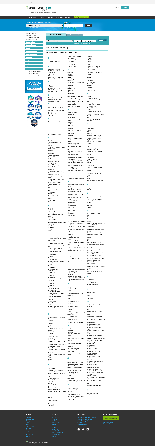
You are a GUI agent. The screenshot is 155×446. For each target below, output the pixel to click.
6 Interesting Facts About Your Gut (56, 107)
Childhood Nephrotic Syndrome (56, 261)
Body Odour (51, 224)
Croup (49, 304)
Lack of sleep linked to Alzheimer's (76, 269)
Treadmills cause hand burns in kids (96, 265)
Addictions (50, 145)
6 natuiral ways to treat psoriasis (56, 109)
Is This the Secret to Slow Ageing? (76, 247)
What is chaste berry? (92, 345)
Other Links (30, 77)
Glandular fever (71, 88)
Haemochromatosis (72, 112)
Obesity (69, 361)
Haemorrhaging (71, 115)
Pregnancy (90, 80)
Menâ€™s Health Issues (73, 300)
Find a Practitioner (31, 33)
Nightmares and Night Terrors (74, 348)
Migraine (69, 309)
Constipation (51, 286)
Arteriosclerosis (52, 192)
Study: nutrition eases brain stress (95, 199)
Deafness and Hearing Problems (56, 317)
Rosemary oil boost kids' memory (95, 114)
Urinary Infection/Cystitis (93, 282)
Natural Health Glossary (33, 75)
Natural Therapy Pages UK (85, 419)
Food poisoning (71, 63)
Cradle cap (51, 299)
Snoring (89, 162)
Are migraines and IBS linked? (55, 174)
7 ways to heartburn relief (54, 121)
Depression (51, 320)
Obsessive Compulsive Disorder (75, 364)
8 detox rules (51, 128)
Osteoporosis (70, 375)
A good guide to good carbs (55, 140)
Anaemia (50, 160)
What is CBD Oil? (91, 343)
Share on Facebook (34, 37)
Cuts (49, 309)
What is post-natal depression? (95, 361)
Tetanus (89, 215)
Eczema (50, 376)
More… (37, 2)
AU (26, 2)
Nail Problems (71, 328)
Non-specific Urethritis (73, 349)
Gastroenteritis (71, 77)
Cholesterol (51, 266)
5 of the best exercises (54, 101)
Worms (89, 387)
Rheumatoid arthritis (92, 108)
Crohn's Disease (52, 303)
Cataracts (50, 256)
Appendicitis (51, 169)
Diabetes (50, 323)
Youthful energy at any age (94, 394)
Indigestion (70, 234)
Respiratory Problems (92, 103)
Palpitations (70, 391)
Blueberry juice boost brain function (57, 222)
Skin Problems (91, 157)
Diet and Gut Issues (53, 327)
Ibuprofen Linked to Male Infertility (76, 221)
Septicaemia (90, 140)
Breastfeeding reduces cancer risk (56, 225)
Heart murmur (71, 133)
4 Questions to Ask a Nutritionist (56, 88)
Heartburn (70, 135)
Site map (54, 436)
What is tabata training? (93, 364)
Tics (88, 239)
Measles (69, 292)
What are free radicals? (93, 325)
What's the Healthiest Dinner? (94, 369)
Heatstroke (70, 136)
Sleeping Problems (92, 159)
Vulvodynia (90, 298)
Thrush (89, 237)
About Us (54, 427)
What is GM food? (91, 350)
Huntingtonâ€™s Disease (74, 200)
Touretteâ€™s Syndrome (93, 261)
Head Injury (70, 125)
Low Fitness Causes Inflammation (76, 277)
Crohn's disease (52, 301)
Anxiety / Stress (52, 163)
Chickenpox (51, 258)
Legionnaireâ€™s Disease (74, 273)
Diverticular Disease (53, 336)
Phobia (89, 58)
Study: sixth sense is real (93, 200)
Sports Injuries (90, 165)
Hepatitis (69, 140)
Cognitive (29, 60)
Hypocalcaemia (71, 212)
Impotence (70, 232)
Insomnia (69, 239)
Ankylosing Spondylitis (53, 161)
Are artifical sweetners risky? (55, 171)
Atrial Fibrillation (52, 200)
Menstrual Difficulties (72, 306)
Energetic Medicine (31, 54)
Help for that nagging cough (74, 138)
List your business (81, 17)
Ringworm (89, 109)
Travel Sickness (91, 263)
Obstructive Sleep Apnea (73, 365)
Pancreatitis (70, 393)
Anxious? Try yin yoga (53, 165)
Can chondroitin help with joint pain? (57, 243)
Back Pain (50, 208)
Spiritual (28, 66)
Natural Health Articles (32, 73)
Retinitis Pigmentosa (92, 106)
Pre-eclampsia (90, 79)
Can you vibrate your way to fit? (56, 251)
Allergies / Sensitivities (53, 155)
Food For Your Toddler (73, 59)
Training (41, 17)
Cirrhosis (50, 274)
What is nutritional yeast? (93, 356)
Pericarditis (70, 401)
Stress (88, 175)
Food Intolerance (71, 61)
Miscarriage (70, 311)
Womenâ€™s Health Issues (94, 385)
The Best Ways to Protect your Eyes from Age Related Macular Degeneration (96, 225)
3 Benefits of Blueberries (54, 69)
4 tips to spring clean (53, 91)
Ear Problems (51, 368)
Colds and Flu (51, 282)
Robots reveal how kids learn (94, 111)
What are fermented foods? (94, 324)
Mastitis (69, 290)
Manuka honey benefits (73, 288)
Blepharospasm (52, 221)
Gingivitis (69, 87)
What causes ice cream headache (95, 333)
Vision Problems (91, 295)
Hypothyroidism (71, 215)
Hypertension (70, 207)
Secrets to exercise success (94, 138)
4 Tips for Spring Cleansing (55, 90)
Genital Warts (70, 80)
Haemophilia (70, 114)
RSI (88, 117)
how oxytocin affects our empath (75, 178)
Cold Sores (51, 280)
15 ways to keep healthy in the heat (57, 62)
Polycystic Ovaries (91, 69)
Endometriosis (51, 380)
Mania (69, 287)
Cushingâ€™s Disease (54, 307)
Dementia (50, 318)
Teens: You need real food (93, 213)
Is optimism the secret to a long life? (76, 245)
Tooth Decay (90, 250)
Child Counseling (52, 259)
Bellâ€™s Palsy (52, 211)
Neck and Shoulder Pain (73, 333)
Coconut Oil (51, 275)
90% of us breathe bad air (54, 134)
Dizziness (50, 338)
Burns (49, 230)
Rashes (89, 96)
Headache (70, 128)
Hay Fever (70, 123)
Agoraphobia (51, 153)
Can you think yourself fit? (54, 249)
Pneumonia (90, 61)
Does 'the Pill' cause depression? (56, 339)
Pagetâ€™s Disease (72, 388)
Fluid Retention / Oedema (74, 56)
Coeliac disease (52, 277)
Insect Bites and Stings (73, 237)
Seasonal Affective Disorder (94, 135)
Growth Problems (71, 104)
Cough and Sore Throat (54, 291)
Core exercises (52, 290)
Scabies (89, 127)
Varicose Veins (91, 292)
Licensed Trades (82, 424)
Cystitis (50, 311)
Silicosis (89, 154)
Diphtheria (50, 333)
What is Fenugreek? (92, 348)
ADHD (49, 152)
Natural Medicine (31, 45)
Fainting (50, 397)
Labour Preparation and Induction (75, 268)
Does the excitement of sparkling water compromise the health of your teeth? (56, 351)
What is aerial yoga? (92, 342)
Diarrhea (50, 325)
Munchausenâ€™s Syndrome (75, 322)
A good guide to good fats (54, 142)
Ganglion (69, 74)
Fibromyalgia (51, 404)
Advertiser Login (108, 422)
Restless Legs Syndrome (93, 104)
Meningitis (70, 303)
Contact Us (55, 429)
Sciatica (89, 130)
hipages (80, 422)
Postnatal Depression (92, 75)
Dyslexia (50, 359)
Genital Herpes (71, 79)
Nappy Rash (70, 330)
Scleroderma (90, 132)
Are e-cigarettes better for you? (56, 172)
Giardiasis (70, 85)
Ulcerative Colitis (91, 279)
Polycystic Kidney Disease (93, 66)
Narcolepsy (70, 332)
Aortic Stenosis (52, 168)
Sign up (116, 7)
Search (88, 25)
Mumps (69, 321)
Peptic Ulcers (70, 399)
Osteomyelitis (70, 373)
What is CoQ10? (91, 346)
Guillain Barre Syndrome (73, 106)
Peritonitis (89, 56)
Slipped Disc (90, 161)
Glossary (54, 424)
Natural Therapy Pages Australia (87, 417)
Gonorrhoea (70, 93)
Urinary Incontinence (92, 281)
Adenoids (50, 150)
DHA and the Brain (52, 322)
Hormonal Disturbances (73, 143)
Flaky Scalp (51, 405)
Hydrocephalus (71, 202)
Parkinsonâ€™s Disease (73, 394)
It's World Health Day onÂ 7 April (75, 250)
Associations (55, 417)
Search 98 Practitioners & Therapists (38, 22)
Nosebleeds (70, 351)
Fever (49, 402)
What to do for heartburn (93, 367)
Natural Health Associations (34, 71)
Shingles (89, 144)
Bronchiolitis (51, 227)
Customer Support (108, 424)
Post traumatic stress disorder (94, 72)
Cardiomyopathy (52, 253)
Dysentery (50, 357)
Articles (50, 17)
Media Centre (55, 422)
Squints (89, 170)
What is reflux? (91, 362)
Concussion (51, 283)
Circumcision (51, 272)
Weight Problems (91, 322)
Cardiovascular (52, 254)
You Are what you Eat (92, 393)
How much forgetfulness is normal (76, 168)
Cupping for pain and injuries (55, 306)
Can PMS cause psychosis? (55, 248)
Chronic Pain (51, 267)
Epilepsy (50, 383)
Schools (28, 436)
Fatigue (50, 399)
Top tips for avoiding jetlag (93, 260)
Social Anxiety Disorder (93, 164)
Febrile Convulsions (53, 400)
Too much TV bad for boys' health (95, 249)
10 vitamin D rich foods (54, 61)
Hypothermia (70, 213)
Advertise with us (56, 431)
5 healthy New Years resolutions (56, 99)
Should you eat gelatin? (93, 148)
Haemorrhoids (71, 117)
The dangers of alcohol (93, 228)
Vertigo (89, 293)
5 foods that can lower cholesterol (56, 98)
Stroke (88, 178)
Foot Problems (71, 64)
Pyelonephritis (90, 88)
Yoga (27, 63)
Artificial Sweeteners (53, 195)
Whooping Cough (91, 375)
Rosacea (89, 112)
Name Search (74, 35)
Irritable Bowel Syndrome (73, 241)
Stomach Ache (91, 172)
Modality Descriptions (31, 35)
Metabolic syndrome (72, 308)
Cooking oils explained (54, 288)
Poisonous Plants (91, 63)
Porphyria (89, 71)
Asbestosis (51, 197)
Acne (49, 144)
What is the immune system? (94, 366)
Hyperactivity (70, 204)
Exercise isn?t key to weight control (57, 391)
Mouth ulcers (70, 317)
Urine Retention (91, 285)
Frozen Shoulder (71, 66)
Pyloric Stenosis (91, 90)
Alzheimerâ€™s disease (54, 156)
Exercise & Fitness (31, 51)
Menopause (70, 304)
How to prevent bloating (73, 188)
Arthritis (50, 193)
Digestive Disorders (53, 331)
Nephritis (69, 335)
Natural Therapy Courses (85, 421)
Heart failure (70, 132)
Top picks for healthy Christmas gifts (96, 258)
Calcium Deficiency (53, 237)
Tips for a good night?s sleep (94, 242)
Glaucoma (70, 90)
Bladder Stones (52, 219)
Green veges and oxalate (73, 99)
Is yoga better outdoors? (73, 249)
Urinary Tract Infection (92, 284)
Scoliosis (89, 133)
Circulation (50, 270)
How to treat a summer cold (74, 191)
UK (30, 2)
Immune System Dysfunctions (75, 223)
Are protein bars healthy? (54, 182)
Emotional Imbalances (53, 378)
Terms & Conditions (57, 433)
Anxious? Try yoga (52, 166)
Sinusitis (89, 156)
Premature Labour (91, 82)
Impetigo (69, 224)
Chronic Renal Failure (53, 269)
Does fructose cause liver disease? (57, 344)
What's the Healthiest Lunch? (94, 370)
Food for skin (70, 58)
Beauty (28, 48)
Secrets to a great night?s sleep (95, 136)
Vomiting (89, 297)
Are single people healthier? (55, 184)
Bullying (50, 229)
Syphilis (89, 207)
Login (125, 7)
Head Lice (70, 127)
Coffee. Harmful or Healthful (55, 278)
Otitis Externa (70, 377)
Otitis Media (70, 378)
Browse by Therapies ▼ (63, 17)
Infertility (69, 236)
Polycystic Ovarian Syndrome (94, 67)
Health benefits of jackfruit (74, 130)
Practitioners (32, 17)
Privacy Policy (56, 434)
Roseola (89, 116)
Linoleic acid (70, 274)
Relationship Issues (92, 98)
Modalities (54, 419)
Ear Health (50, 367)
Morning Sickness (72, 316)
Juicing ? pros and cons (73, 258)
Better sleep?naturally (53, 213)
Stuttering (89, 202)
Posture (89, 77)
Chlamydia (50, 262)
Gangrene (70, 75)
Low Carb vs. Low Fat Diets (74, 276)
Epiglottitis (50, 381)
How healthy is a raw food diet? (75, 161)
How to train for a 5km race (74, 189)
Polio (88, 64)
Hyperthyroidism (71, 208)
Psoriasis (89, 85)
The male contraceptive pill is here (96, 232)
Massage (28, 417)
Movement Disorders (72, 319)
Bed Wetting (51, 209)
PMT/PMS (89, 59)
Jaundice (69, 256)
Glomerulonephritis (72, 91)
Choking (50, 264)
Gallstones (70, 72)
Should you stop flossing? (93, 149)
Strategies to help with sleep (94, 173)
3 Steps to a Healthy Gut (54, 78)
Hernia (69, 141)
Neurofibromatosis (72, 337)
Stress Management (92, 177)
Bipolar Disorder (52, 217)
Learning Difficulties (72, 271)
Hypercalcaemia (71, 205)
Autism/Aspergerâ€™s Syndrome (56, 201)
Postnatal (89, 74)
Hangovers (70, 122)
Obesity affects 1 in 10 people (75, 362)
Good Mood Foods (72, 95)
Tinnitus (89, 241)
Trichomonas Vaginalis (93, 269)
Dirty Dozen (51, 335)
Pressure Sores (91, 84)
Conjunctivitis (51, 285)
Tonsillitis (89, 247)
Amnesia (50, 158)
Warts (88, 314)
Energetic (28, 428)
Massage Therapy (31, 42)
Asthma (50, 198)
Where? (66, 22)
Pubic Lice (89, 87)
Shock (88, 146)
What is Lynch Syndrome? (93, 351)
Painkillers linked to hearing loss (75, 389)
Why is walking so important (94, 380)
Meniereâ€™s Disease (73, 301)
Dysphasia (50, 360)
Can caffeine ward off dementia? (56, 241)
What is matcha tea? (92, 353)
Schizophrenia (90, 128)
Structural (29, 57)
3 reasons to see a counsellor (55, 77)
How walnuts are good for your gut (76, 192)
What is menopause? (92, 354)
